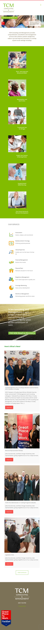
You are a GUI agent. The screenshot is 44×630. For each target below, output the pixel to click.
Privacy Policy (22, 606)
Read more (9, 407)
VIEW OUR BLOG (22, 572)
